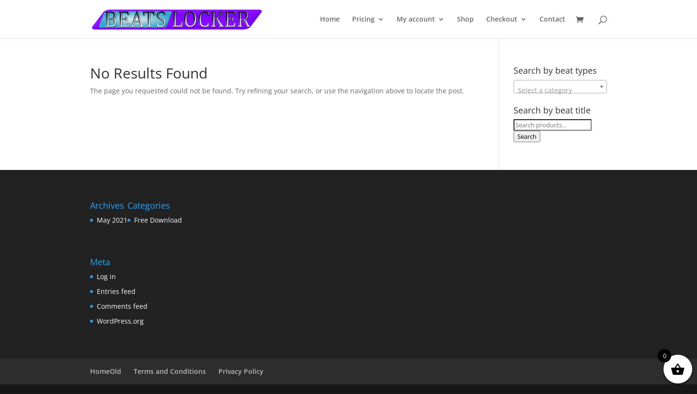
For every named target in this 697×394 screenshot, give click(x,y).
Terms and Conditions (170, 371)
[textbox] (560, 90)
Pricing (363, 19)
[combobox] (560, 86)
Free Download (158, 220)
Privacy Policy (240, 371)
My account (416, 19)
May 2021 (112, 220)
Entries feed (116, 291)
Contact (552, 19)
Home (330, 19)
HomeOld (105, 371)
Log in (106, 276)
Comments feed (122, 306)
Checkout (501, 19)
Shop (465, 19)
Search (527, 136)
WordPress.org (120, 321)
